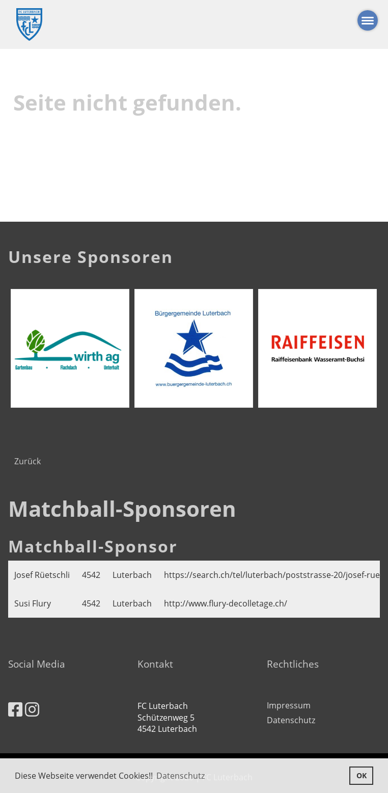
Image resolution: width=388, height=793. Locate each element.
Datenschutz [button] (180, 775)
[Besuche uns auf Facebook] (15, 709)
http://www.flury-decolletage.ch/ (225, 603)
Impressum (289, 705)
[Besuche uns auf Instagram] (32, 709)
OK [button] (361, 775)
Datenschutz (291, 720)
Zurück (27, 461)
